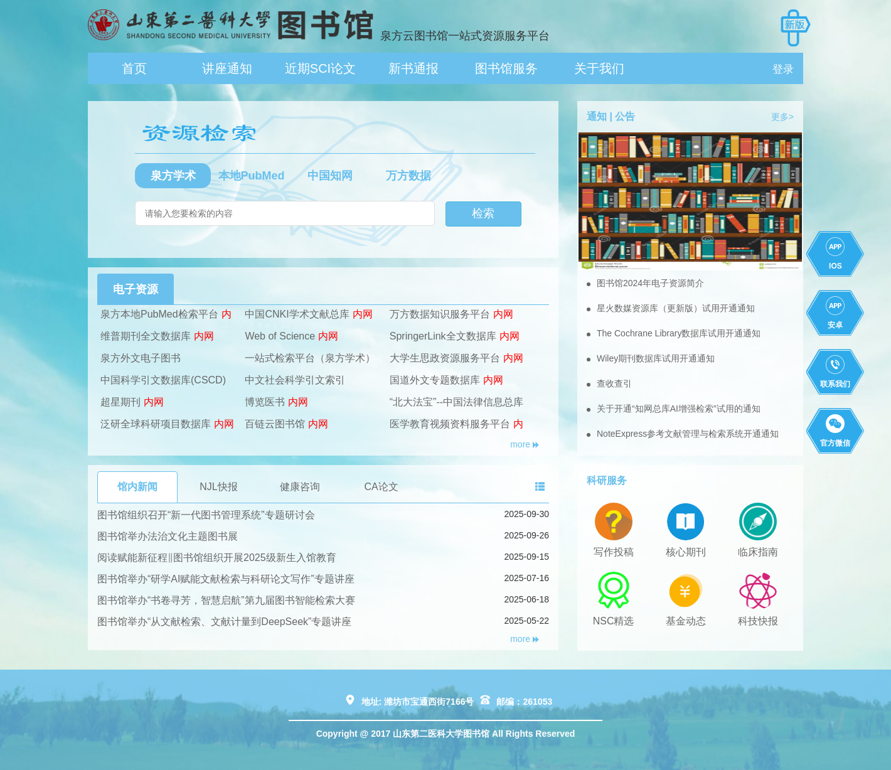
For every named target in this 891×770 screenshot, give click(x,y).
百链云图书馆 (275, 424)
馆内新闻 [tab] (137, 486)
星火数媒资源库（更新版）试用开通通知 (676, 308)
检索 (483, 213)
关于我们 (599, 68)
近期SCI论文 (320, 68)
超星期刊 (120, 402)
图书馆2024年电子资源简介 (650, 283)
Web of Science (280, 336)
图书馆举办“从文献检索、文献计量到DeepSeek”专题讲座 (224, 621)
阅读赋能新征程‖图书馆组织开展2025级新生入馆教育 (216, 557)
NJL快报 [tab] (218, 486)
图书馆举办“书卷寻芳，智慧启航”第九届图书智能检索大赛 (226, 600)
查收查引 (614, 383)
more (525, 444)
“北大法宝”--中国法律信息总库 (456, 402)
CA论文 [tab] (381, 486)
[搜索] (285, 213)
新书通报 (413, 68)
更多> (782, 117)
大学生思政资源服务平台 (445, 358)
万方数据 (408, 175)
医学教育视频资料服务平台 (450, 424)
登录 (783, 69)
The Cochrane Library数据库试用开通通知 (678, 333)
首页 (134, 68)
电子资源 (135, 289)
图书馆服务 (506, 68)
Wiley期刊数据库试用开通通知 (656, 358)
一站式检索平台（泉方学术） (310, 358)
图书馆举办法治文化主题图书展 (167, 536)
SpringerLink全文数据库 (443, 336)
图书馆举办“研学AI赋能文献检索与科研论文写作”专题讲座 (226, 579)
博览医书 (265, 402)
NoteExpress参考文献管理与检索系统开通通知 (688, 434)
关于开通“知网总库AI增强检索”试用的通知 (678, 409)
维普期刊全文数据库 (145, 336)
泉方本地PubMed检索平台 (159, 314)
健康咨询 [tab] (300, 486)
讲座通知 (227, 68)
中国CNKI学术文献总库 (297, 314)
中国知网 (330, 175)
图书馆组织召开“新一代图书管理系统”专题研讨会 (206, 515)
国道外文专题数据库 (435, 380)
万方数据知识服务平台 (440, 314)
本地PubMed (251, 175)
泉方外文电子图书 (140, 358)
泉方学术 (173, 175)
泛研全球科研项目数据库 (155, 424)
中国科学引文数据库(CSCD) (163, 380)
